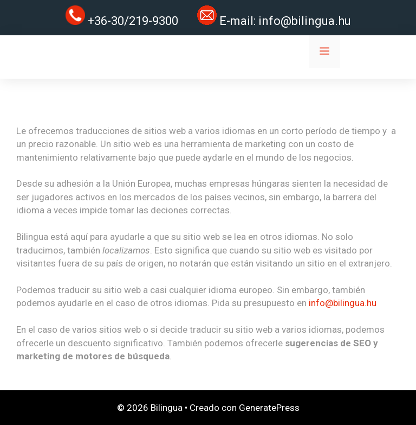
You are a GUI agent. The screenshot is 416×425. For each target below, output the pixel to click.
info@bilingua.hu (304, 21)
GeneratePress (269, 407)
